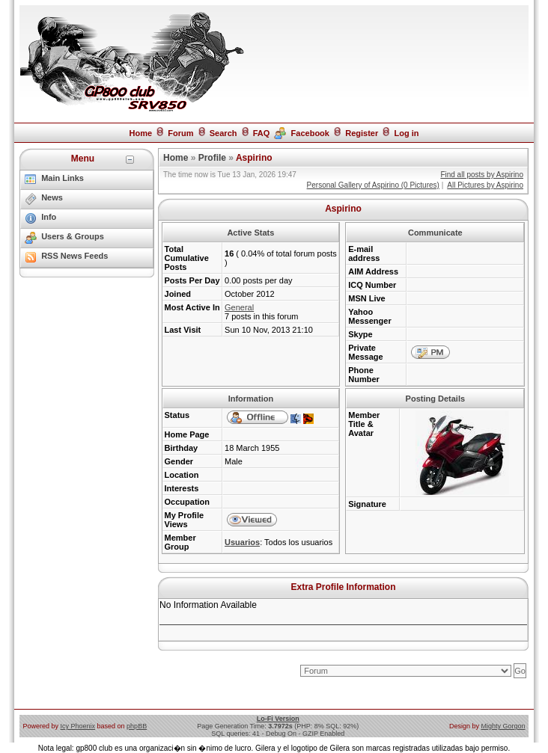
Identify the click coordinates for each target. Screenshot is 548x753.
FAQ (261, 133)
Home (140, 133)
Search (223, 133)
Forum (180, 133)
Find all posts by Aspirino (481, 174)
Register (361, 133)
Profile (212, 158)
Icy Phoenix (78, 726)
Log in (407, 133)
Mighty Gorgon (503, 726)
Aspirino (254, 158)
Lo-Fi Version (278, 718)
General (239, 307)
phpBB (137, 726)
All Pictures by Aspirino (485, 185)
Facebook (310, 133)
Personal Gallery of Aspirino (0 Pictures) (373, 185)
